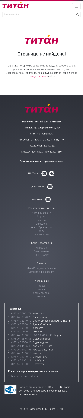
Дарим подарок (41, 293)
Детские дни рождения (41, 271)
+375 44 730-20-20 (21, 317)
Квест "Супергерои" (41, 227)
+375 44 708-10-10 (21, 328)
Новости (41, 296)
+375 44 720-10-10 (21, 320)
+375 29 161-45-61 (21, 338)
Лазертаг (41, 220)
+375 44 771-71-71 (21, 313)
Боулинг (41, 216)
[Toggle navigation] (76, 6)
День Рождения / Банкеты (41, 268)
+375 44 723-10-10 (21, 324)
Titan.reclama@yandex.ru (24, 376)
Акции (41, 289)
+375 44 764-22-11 (21, 360)
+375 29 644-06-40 (21, 346)
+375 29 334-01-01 (21, 349)
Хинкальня (41, 247)
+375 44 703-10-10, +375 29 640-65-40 (31, 335)
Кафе (42, 231)
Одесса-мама (41, 251)
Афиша (41, 285)
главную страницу (38, 76)
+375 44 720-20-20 (21, 342)
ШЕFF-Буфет (41, 255)
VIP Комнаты (41, 234)
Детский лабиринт (41, 212)
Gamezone (41, 223)
